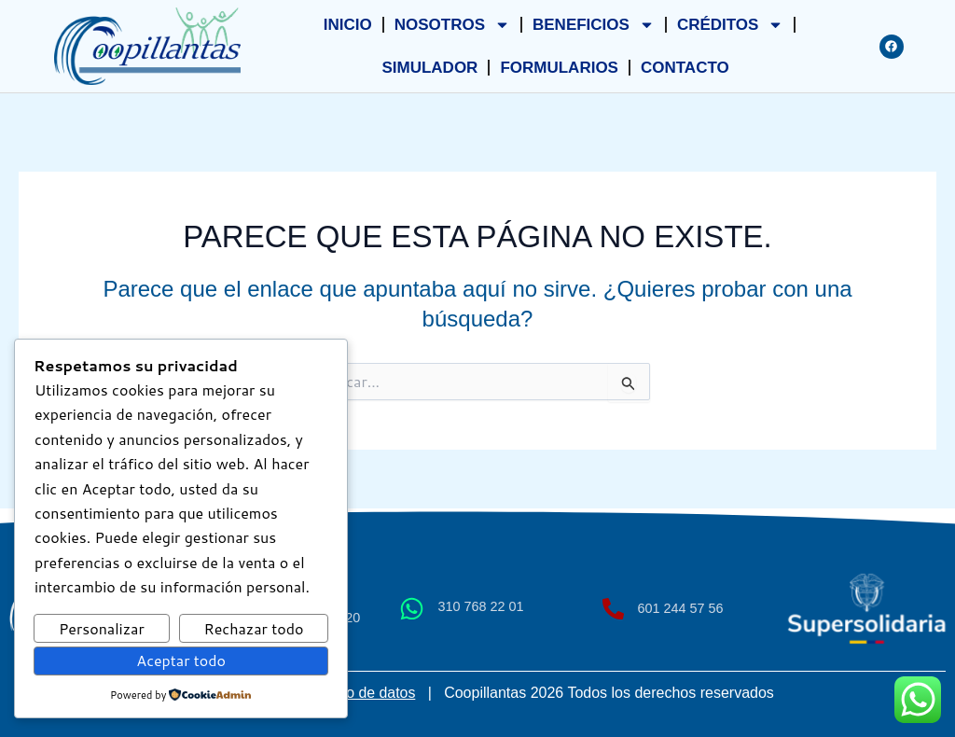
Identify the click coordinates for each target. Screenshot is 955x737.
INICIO (348, 25)
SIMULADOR (429, 67)
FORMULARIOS (559, 67)
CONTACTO (685, 67)
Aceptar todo (181, 660)
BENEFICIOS (594, 24)
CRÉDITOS (730, 24)
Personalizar (102, 628)
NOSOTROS (452, 24)
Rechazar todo (254, 628)
